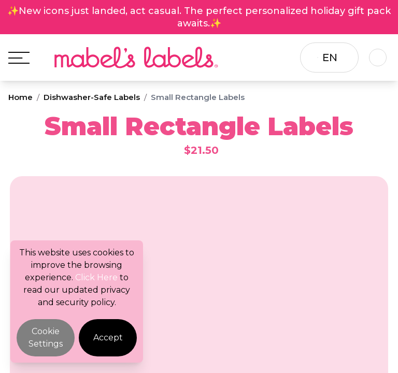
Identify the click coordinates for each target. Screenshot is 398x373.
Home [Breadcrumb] (20, 97)
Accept (108, 337)
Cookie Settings (46, 337)
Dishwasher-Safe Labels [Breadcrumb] (92, 97)
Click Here (96, 277)
